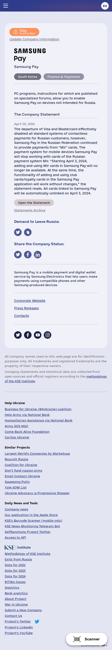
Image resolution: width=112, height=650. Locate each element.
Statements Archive (29, 210)
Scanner (92, 639)
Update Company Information (34, 39)
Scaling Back (27, 32)
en (105, 6)
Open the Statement (34, 202)
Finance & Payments (64, 76)
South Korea (27, 76)
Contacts (21, 316)
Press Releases (26, 308)
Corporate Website (29, 301)
